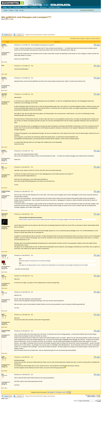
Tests (9, 7)
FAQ (16, 10)
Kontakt (67, 5)
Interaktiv (45, 5)
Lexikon (60, 5)
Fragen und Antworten (49, 34)
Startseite (30, 5)
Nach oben (4, 62)
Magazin (38, 5)
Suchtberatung (17, 7)
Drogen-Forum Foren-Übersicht (33, 34)
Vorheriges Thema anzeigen (77, 38)
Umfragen (25, 7)
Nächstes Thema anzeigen (93, 38)
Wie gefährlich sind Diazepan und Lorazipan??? (26, 17)
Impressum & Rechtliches (87, 10)
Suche (11, 10)
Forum (53, 5)
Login (21, 10)
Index (5, 10)
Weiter (11, 19)
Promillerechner (34, 7)
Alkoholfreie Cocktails (54, 7)
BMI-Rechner (43, 7)
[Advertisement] (37, 26)
